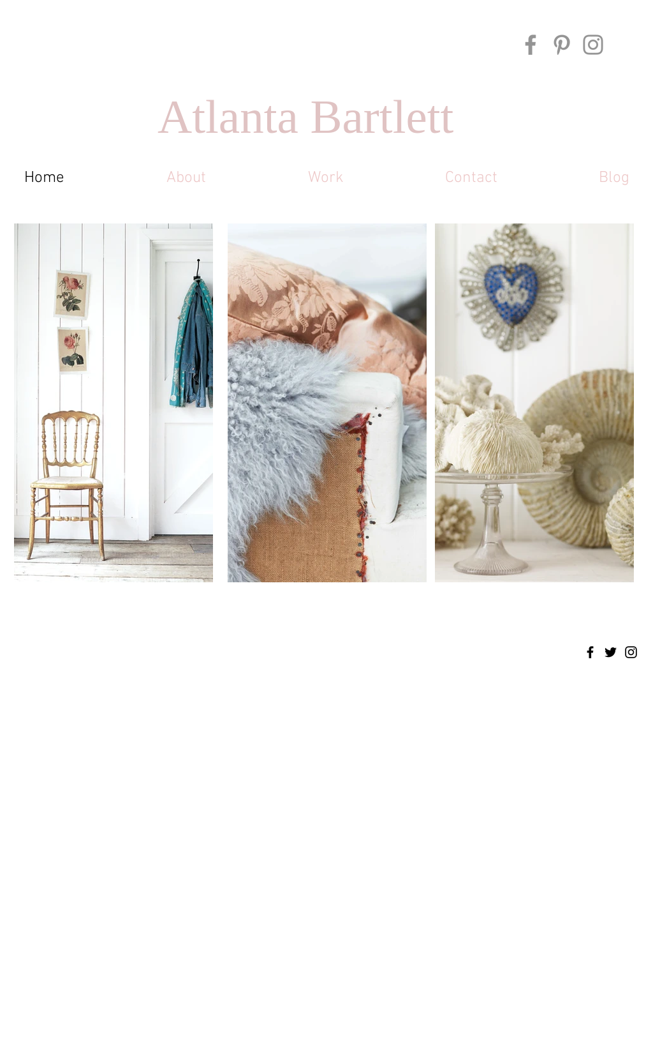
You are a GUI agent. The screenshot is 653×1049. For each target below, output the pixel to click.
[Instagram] (593, 44)
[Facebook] (530, 44)
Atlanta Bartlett (305, 116)
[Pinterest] (561, 44)
